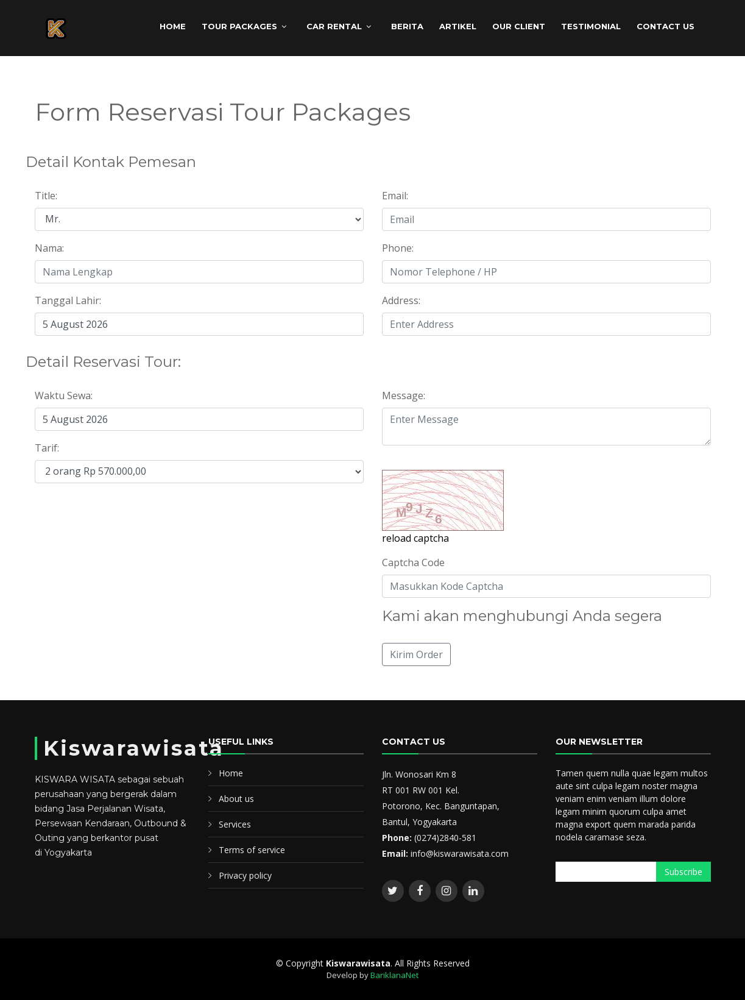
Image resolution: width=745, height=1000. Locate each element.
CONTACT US (665, 26)
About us (236, 798)
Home (231, 773)
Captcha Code (413, 562)
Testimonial (591, 26)
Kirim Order (416, 654)
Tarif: (47, 448)
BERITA (407, 26)
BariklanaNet (394, 975)
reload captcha (415, 538)
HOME (173, 26)
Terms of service (252, 850)
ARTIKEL (457, 26)
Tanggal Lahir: (68, 300)
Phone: (398, 248)
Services (235, 824)
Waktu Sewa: (64, 395)
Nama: (49, 248)
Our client (518, 26)
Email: (395, 195)
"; (199, 219)
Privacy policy (245, 875)
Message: (403, 395)
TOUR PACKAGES (239, 26)
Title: (46, 195)
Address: (401, 300)
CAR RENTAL (334, 26)
